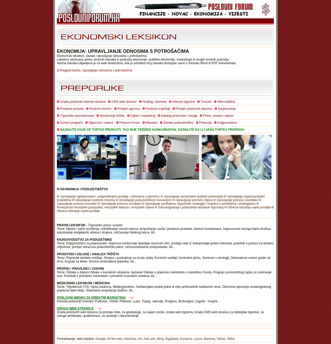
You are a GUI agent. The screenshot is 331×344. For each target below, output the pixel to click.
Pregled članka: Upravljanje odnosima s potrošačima (96, 70)
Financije (205, 123)
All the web (114, 339)
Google (100, 339)
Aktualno (151, 123)
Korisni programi (71, 123)
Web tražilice (226, 102)
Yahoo (221, 339)
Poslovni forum (129, 123)
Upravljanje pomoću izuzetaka (237, 200)
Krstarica (186, 339)
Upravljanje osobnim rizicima (95, 200)
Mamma (209, 339)
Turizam (206, 102)
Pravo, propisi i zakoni (218, 116)
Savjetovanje (227, 109)
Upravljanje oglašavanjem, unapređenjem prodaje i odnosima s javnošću (110, 196)
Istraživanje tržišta (112, 116)
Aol (140, 339)
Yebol (231, 339)
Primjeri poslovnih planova (194, 109)
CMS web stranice (124, 102)
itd (152, 232)
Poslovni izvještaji (158, 109)
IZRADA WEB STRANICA (75, 308)
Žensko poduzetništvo (178, 123)
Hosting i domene (154, 102)
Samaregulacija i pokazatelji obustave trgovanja (190, 207)
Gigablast (171, 339)
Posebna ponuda (72, 109)
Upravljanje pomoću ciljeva (194, 200)
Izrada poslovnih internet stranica (83, 102)
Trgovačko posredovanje (77, 116)
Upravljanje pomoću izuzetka (76, 204)
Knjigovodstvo (227, 123)
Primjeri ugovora (128, 109)
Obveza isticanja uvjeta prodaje (249, 207)
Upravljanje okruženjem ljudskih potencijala (193, 196)
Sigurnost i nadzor (101, 123)
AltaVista (130, 339)
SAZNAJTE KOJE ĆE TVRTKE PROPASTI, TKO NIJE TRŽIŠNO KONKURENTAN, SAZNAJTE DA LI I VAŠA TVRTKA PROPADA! (152, 129)
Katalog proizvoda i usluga (179, 116)
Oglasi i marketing (142, 116)
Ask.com (149, 339)
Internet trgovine (183, 102)
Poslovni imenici (100, 109)
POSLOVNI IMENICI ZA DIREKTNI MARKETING (91, 297)
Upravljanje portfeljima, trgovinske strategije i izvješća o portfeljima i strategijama (200, 204)
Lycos (198, 339)
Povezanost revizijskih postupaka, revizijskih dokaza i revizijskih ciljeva (105, 207)
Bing (160, 339)
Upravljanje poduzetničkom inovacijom (145, 200)
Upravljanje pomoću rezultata (121, 204)
